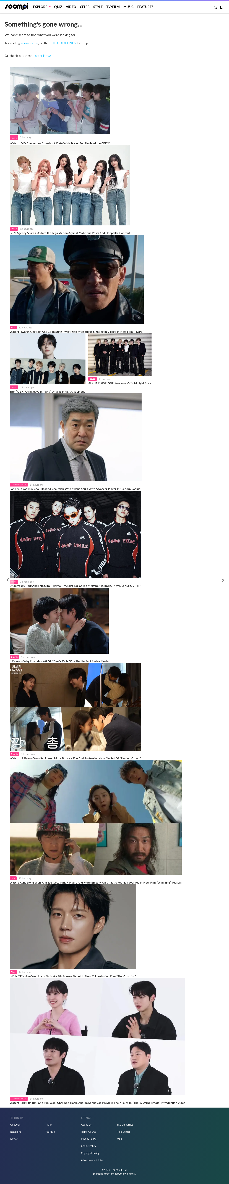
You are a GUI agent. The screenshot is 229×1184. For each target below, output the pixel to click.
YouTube (49, 1131)
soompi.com (29, 43)
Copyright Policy (90, 1153)
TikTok (48, 1124)
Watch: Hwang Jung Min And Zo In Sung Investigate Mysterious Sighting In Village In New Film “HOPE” (77, 331)
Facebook (15, 1124)
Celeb (85, 7)
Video (71, 7)
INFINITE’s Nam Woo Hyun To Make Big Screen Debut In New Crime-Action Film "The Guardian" (73, 976)
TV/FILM (112, 7)
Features (145, 7)
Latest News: (42, 56)
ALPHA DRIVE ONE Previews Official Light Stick (120, 383)
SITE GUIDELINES (63, 43)
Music (128, 7)
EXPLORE (40, 7)
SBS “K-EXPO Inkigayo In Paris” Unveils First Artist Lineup (47, 391)
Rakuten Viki (121, 1173)
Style (98, 7)
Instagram (15, 1131)
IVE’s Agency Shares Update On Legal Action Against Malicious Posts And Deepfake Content (70, 233)
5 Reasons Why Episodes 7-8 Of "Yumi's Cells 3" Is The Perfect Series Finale (59, 661)
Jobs (119, 1138)
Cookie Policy (88, 1145)
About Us (86, 1124)
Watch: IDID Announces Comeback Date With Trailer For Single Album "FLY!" (60, 143)
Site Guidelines (125, 1124)
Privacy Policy (89, 1138)
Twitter (13, 1138)
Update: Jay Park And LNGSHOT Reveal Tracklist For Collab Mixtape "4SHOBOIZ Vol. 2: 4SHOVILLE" (75, 585)
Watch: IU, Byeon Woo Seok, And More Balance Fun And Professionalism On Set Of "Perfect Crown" (75, 758)
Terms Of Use (88, 1131)
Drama (14, 657)
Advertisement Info (92, 1160)
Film (13, 327)
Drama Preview (19, 484)
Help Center (123, 1131)
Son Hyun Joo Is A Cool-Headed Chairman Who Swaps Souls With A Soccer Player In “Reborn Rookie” (76, 488)
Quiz (58, 7)
